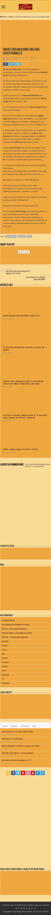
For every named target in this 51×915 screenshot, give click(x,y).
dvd (3, 654)
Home (3, 17)
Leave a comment (12, 59)
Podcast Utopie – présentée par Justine (17, 633)
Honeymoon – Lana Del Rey (12, 739)
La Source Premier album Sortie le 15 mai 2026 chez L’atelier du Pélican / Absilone (25, 416)
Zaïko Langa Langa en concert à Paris (20, 449)
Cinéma (4, 646)
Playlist (7, 57)
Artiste (10, 17)
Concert (5, 658)
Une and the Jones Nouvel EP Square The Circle (20, 271)
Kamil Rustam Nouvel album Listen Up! (21, 315)
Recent (5, 726)
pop (29, 236)
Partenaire (6, 683)
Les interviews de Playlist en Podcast (16, 625)
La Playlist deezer (8, 620)
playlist (22, 236)
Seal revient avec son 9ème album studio (17, 732)
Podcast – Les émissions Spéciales (15, 637)
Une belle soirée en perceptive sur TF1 (16, 760)
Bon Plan (5, 641)
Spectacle (5, 675)
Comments (25, 726)
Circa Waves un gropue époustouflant (31, 277)
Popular (14, 726)
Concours (5, 662)
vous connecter (40, 464)
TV (3, 679)
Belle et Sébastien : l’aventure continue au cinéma (20, 746)
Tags (34, 726)
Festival (4, 666)
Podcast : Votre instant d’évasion (14, 629)
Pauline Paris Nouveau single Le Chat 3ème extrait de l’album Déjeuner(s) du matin (23, 382)
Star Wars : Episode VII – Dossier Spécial (17, 753)
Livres (4, 671)
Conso (4, 650)
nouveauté (11, 236)
